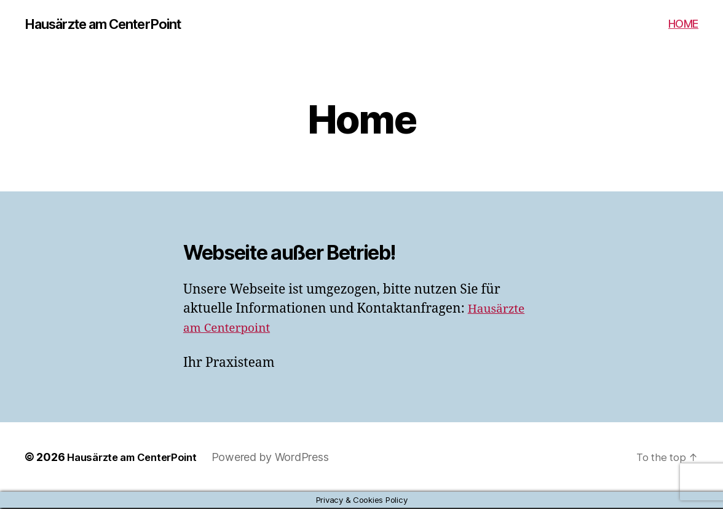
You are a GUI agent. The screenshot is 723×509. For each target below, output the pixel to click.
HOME (683, 24)
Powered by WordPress (281, 458)
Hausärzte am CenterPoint (114, 24)
